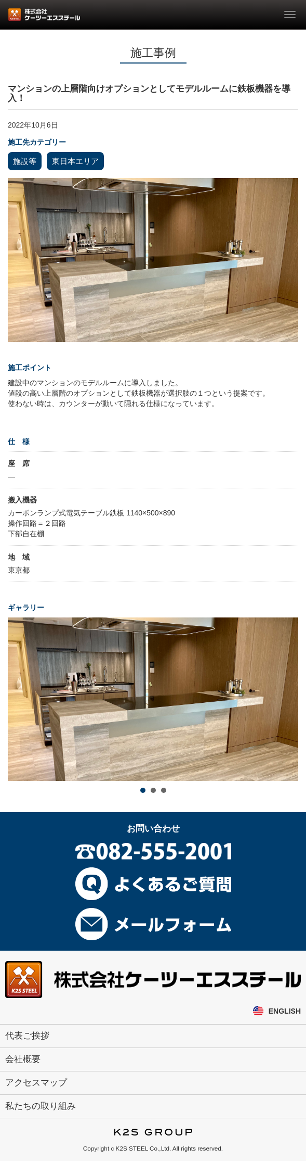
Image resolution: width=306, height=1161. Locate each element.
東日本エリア (75, 161)
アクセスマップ (36, 1083)
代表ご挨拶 (27, 1036)
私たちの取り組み (40, 1106)
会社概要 (23, 1059)
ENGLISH (285, 1011)
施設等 (24, 161)
